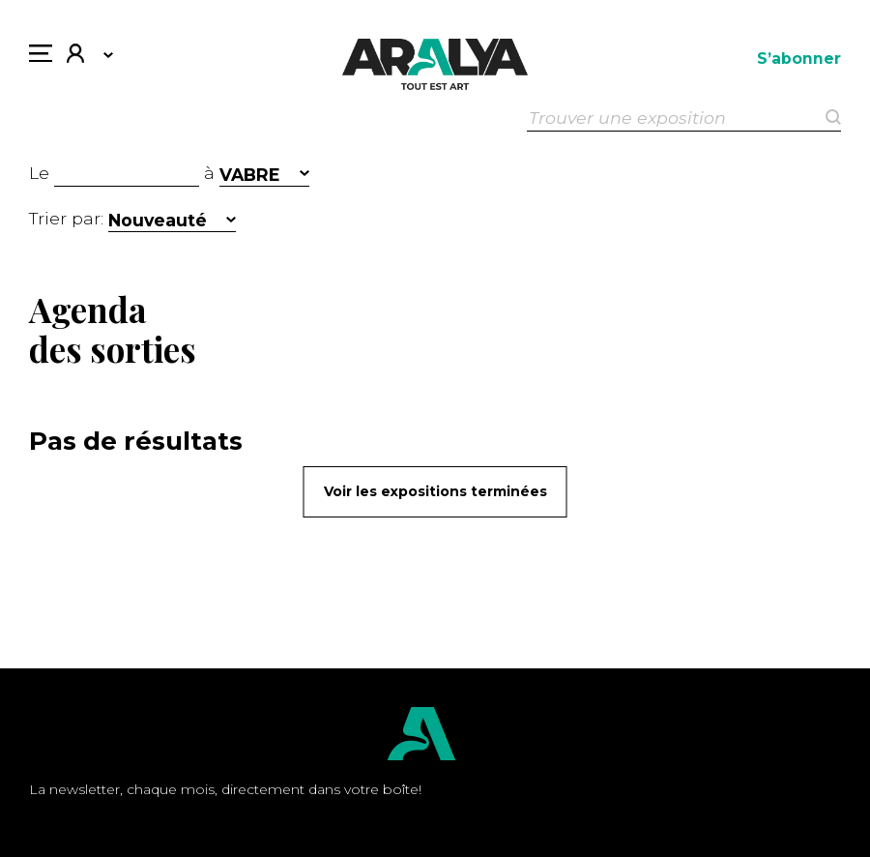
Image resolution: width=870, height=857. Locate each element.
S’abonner (799, 58)
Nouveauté (157, 220)
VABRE (249, 174)
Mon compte (75, 55)
